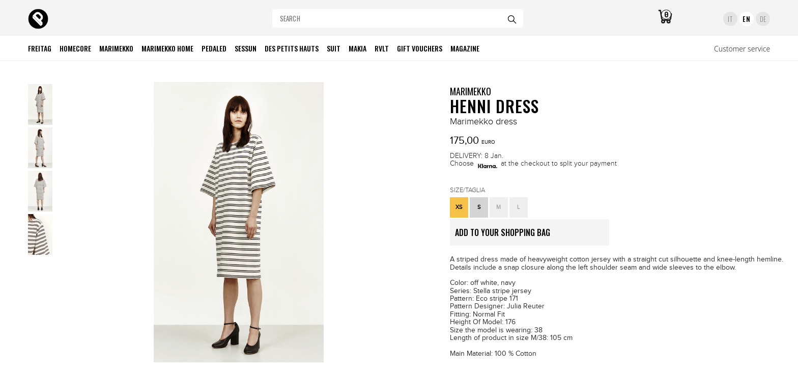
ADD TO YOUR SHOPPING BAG (532, 236)
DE (763, 19)
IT (730, 19)
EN (746, 19)
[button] (459, 207)
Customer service (742, 49)
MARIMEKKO (470, 91)
